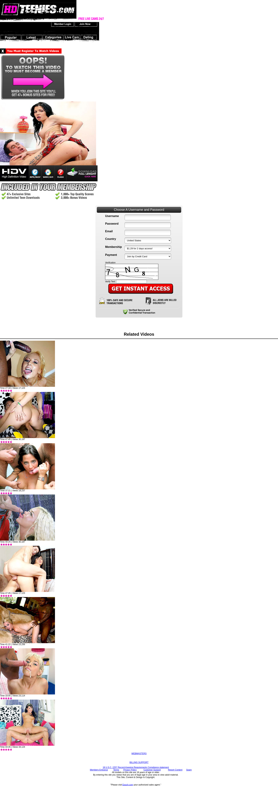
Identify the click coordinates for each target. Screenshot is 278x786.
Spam (189, 770)
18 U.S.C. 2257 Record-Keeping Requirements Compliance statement (136, 767)
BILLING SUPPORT (138, 762)
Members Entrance (99, 770)
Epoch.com (128, 785)
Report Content (175, 770)
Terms (116, 770)
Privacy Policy (130, 770)
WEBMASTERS (138, 753)
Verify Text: (110, 281)
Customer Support (152, 770)
